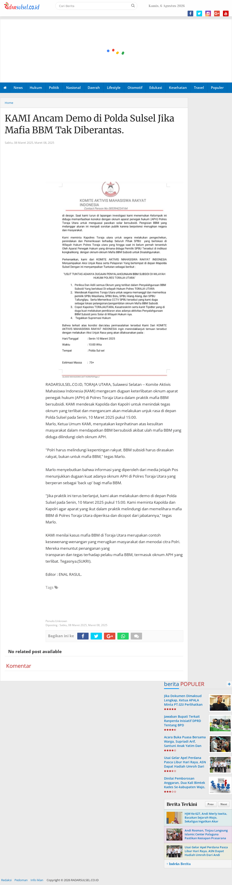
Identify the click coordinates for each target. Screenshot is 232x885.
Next (223, 804)
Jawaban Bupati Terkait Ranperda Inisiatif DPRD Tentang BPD (182, 720)
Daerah (94, 87)
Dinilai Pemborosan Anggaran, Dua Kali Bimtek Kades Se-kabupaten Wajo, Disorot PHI (184, 785)
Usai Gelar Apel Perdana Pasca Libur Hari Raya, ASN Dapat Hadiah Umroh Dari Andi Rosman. (185, 764)
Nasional (73, 87)
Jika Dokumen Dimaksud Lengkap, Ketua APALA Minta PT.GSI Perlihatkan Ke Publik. (183, 702)
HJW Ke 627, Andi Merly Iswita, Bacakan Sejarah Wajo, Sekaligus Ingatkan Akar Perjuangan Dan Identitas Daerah (206, 821)
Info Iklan (37, 880)
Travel (199, 87)
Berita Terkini (182, 804)
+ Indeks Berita (179, 864)
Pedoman (21, 880)
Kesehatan (178, 87)
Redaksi (6, 880)
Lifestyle (114, 87)
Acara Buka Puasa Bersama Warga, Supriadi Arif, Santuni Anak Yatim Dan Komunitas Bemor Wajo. (185, 743)
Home (9, 103)
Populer (217, 87)
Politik (54, 87)
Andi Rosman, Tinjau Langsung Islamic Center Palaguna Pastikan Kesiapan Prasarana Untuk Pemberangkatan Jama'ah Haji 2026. (206, 838)
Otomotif (135, 87)
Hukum (36, 87)
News (18, 87)
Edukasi (155, 87)
